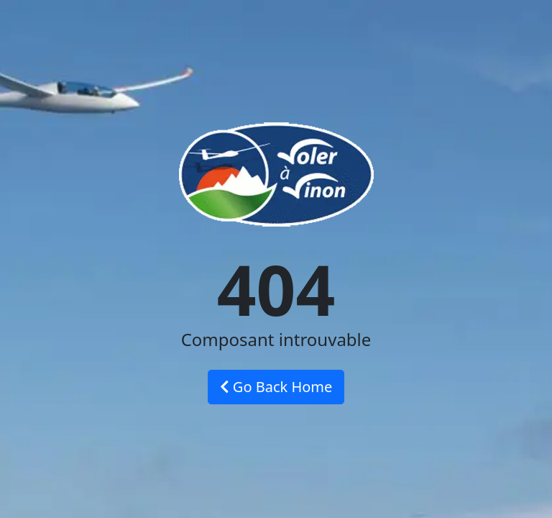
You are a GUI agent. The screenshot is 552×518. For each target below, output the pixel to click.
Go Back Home (276, 386)
